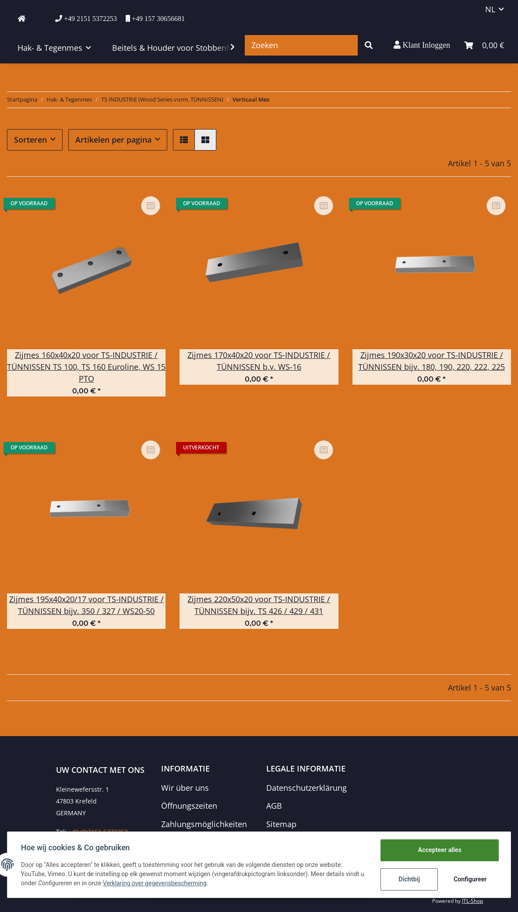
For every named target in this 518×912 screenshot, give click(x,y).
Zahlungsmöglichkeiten (204, 824)
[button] (422, 45)
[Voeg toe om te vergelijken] (150, 205)
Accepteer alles (439, 850)
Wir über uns (185, 787)
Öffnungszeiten (189, 805)
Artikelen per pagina (113, 139)
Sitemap (281, 824)
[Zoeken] (301, 45)
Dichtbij (408, 879)
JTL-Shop (472, 901)
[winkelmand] (484, 45)
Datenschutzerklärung (306, 787)
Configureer (469, 879)
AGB (274, 805)
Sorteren (30, 139)
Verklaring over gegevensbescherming (160, 883)
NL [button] (490, 9)
